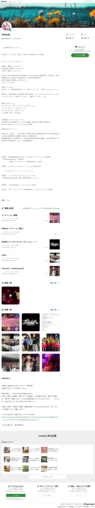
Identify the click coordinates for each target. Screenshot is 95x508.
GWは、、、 (7, 255)
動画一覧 (85, 38)
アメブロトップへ (47, 477)
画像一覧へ (55, 310)
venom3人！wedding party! (13, 268)
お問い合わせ (62, 506)
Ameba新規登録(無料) (88, 1)
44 (46, 260)
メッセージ (70, 35)
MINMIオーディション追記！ (13, 229)
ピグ (83, 35)
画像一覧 (70, 38)
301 (46, 220)
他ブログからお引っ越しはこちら (15, 499)
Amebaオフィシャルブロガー (12, 38)
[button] (83, 23)
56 (54, 234)
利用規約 (71, 506)
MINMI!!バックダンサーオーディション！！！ (20, 242)
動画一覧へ (55, 283)
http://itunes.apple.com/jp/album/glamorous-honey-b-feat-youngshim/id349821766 (30, 417)
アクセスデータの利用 (82, 506)
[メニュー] (93, 24)
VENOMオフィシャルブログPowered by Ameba (41, 208)
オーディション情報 (9, 215)
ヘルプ (92, 506)
